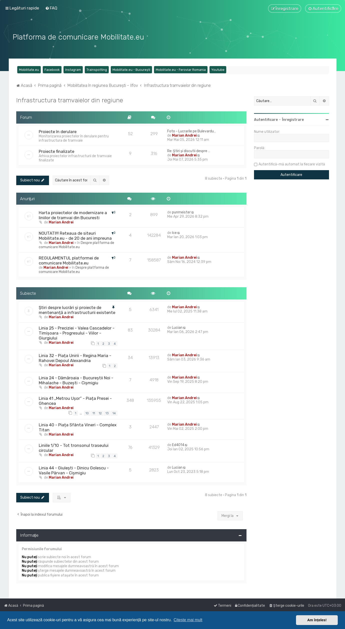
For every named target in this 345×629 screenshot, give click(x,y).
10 (87, 412)
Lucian (177, 327)
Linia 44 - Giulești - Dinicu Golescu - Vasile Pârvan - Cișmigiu (74, 469)
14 (114, 412)
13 (107, 412)
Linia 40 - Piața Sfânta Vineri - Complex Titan (77, 427)
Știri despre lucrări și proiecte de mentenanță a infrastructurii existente (77, 309)
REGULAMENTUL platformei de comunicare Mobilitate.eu (69, 260)
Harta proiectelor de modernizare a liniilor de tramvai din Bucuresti (73, 214)
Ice (174, 232)
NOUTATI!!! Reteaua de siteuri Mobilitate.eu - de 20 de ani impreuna (75, 235)
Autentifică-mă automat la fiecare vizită (291, 163)
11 (93, 412)
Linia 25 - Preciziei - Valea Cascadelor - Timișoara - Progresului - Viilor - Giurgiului (76, 332)
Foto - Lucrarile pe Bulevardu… (191, 130)
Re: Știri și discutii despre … (188, 150)
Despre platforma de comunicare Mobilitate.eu (76, 244)
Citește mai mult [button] (188, 620)
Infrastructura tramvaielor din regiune (69, 99)
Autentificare (266, 119)
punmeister (181, 211)
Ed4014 (178, 444)
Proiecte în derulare (57, 130)
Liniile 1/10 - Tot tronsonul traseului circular (73, 447)
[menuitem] (51, 8)
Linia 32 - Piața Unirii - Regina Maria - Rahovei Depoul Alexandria (75, 357)
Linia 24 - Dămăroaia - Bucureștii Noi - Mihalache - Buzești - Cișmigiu (76, 380)
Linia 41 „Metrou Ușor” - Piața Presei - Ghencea (75, 400)
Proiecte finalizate (56, 150)
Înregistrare (293, 119)
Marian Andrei (184, 135)
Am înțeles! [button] (317, 620)
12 (100, 412)
